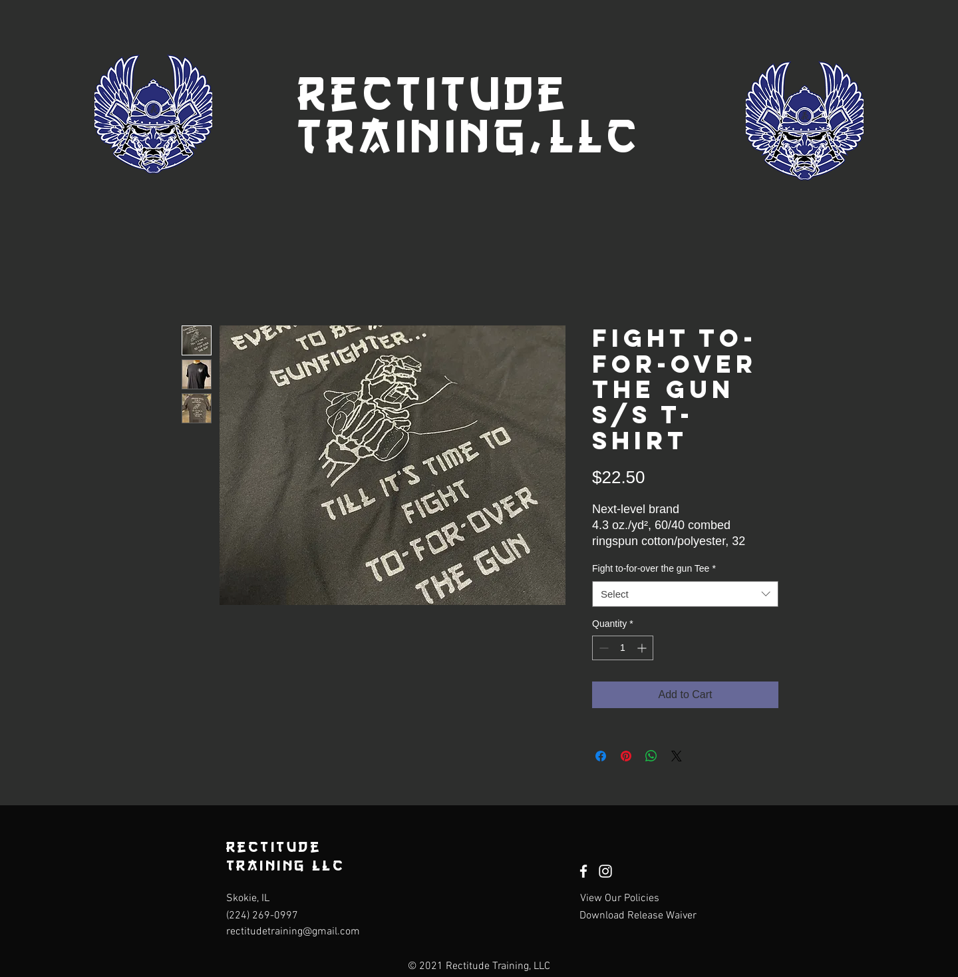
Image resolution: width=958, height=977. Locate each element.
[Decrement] (602, 648)
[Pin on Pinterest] (626, 756)
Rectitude (433, 93)
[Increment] (643, 648)
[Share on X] (677, 756)
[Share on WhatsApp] (651, 756)
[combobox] (685, 594)
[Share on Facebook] (601, 756)
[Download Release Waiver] (638, 916)
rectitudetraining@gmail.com (293, 931)
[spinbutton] (623, 648)
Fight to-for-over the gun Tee (654, 568)
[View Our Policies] (619, 898)
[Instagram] (605, 871)
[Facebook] (583, 871)
